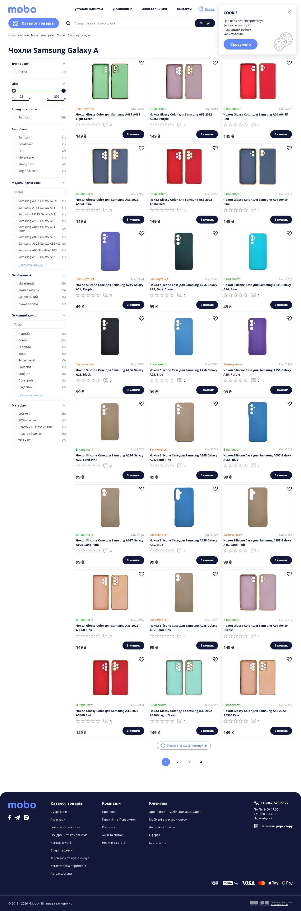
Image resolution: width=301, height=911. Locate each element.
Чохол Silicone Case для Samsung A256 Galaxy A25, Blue (183, 372)
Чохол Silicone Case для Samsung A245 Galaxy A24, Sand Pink (183, 457)
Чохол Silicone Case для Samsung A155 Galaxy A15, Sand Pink (257, 542)
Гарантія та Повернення (119, 819)
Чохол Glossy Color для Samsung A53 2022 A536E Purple (181, 116)
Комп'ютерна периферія (68, 866)
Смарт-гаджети (61, 850)
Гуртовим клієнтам (88, 9)
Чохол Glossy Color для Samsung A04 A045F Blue (255, 202)
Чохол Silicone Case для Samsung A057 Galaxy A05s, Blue (257, 457)
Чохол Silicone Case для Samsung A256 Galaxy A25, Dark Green (183, 287)
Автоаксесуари (61, 873)
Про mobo (109, 812)
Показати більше (30, 265)
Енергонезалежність (65, 827)
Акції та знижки (154, 9)
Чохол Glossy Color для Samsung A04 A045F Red (255, 116)
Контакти (184, 9)
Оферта (154, 835)
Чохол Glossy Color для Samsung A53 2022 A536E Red (181, 202)
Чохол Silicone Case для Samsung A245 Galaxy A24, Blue (257, 287)
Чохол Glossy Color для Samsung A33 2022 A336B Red (107, 713)
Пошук (205, 23)
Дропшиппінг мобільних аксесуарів (174, 812)
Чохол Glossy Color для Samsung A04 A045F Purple (255, 628)
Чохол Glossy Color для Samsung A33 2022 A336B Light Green (181, 713)
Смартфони (59, 812)
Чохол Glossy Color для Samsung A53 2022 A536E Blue (107, 202)
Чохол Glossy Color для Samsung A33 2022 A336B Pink (107, 628)
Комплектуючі (61, 843)
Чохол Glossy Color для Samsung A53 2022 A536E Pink (254, 713)
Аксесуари (47, 35)
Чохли (61, 35)
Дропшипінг (122, 9)
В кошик (133, 134)
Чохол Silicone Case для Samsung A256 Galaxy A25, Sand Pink (109, 457)
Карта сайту (157, 843)
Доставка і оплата (162, 827)
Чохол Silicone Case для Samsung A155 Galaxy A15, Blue (183, 542)
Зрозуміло (240, 44)
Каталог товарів (33, 23)
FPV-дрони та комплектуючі (70, 835)
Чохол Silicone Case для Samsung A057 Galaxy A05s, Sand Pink (109, 542)
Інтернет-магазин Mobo (23, 35)
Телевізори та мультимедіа (70, 858)
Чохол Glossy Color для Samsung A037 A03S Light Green (108, 116)
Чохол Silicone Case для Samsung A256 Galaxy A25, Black (109, 372)
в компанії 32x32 (279, 904)
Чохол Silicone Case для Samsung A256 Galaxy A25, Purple (257, 372)
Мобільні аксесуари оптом (168, 819)
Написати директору (273, 826)
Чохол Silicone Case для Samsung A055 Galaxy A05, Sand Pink (183, 628)
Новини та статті (114, 843)
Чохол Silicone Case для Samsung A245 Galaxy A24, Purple (109, 287)
